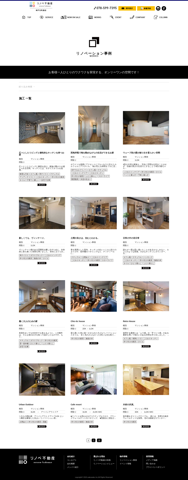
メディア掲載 (151, 460)
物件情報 (123, 456)
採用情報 (150, 456)
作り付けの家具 (58, 177)
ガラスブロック (36, 255)
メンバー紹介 (73, 467)
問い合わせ (151, 464)
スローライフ (103, 176)
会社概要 (71, 464)
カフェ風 (33, 174)
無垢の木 (37, 258)
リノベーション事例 (128, 460)
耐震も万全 (24, 174)
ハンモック (148, 257)
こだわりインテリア (79, 173)
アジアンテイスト (27, 177)
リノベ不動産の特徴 (102, 460)
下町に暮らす (143, 175)
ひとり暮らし (136, 263)
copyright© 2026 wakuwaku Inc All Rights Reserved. (94, 477)
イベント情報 (125, 464)
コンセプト (72, 460)
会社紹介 (71, 456)
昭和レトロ (137, 339)
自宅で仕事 (45, 180)
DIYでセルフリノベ (79, 170)
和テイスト (44, 174)
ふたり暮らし (91, 176)
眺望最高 (74, 179)
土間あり (85, 257)
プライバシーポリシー (155, 467)
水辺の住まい (85, 179)
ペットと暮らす (130, 175)
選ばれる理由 (99, 456)
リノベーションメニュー (103, 464)
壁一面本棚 (24, 344)
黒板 (45, 422)
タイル (22, 180)
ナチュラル (54, 174)
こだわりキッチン (43, 177)
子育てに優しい (33, 180)
